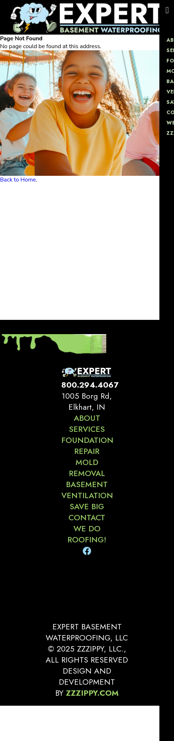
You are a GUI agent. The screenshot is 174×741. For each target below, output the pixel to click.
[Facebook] (87, 551)
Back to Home (18, 180)
